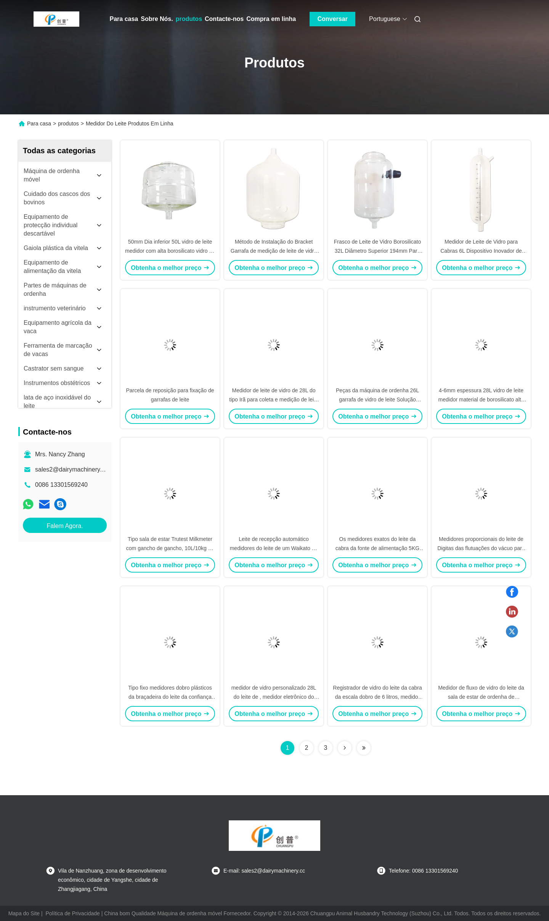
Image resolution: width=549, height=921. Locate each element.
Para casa (124, 19)
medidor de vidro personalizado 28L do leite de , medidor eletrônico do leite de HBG (273, 697)
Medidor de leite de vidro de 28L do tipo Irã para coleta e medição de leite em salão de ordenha (273, 399)
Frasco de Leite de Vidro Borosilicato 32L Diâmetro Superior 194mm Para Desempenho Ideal (377, 251)
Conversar (333, 19)
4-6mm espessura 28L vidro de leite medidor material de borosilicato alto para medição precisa (481, 399)
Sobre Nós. (157, 19)
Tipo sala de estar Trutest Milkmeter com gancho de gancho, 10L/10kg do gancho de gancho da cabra (170, 548)
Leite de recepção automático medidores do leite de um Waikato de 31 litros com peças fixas (274, 548)
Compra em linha (271, 19)
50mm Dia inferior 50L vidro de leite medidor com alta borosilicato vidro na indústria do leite (170, 251)
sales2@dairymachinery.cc (71, 469)
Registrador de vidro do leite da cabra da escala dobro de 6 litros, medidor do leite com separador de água (377, 697)
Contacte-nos (224, 19)
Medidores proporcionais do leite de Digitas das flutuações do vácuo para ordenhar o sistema (481, 548)
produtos (189, 19)
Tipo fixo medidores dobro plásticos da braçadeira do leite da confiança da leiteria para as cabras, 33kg (170, 697)
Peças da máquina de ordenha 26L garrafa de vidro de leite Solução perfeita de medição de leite (377, 399)
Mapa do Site (24, 913)
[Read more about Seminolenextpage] (345, 748)
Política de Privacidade (72, 913)
